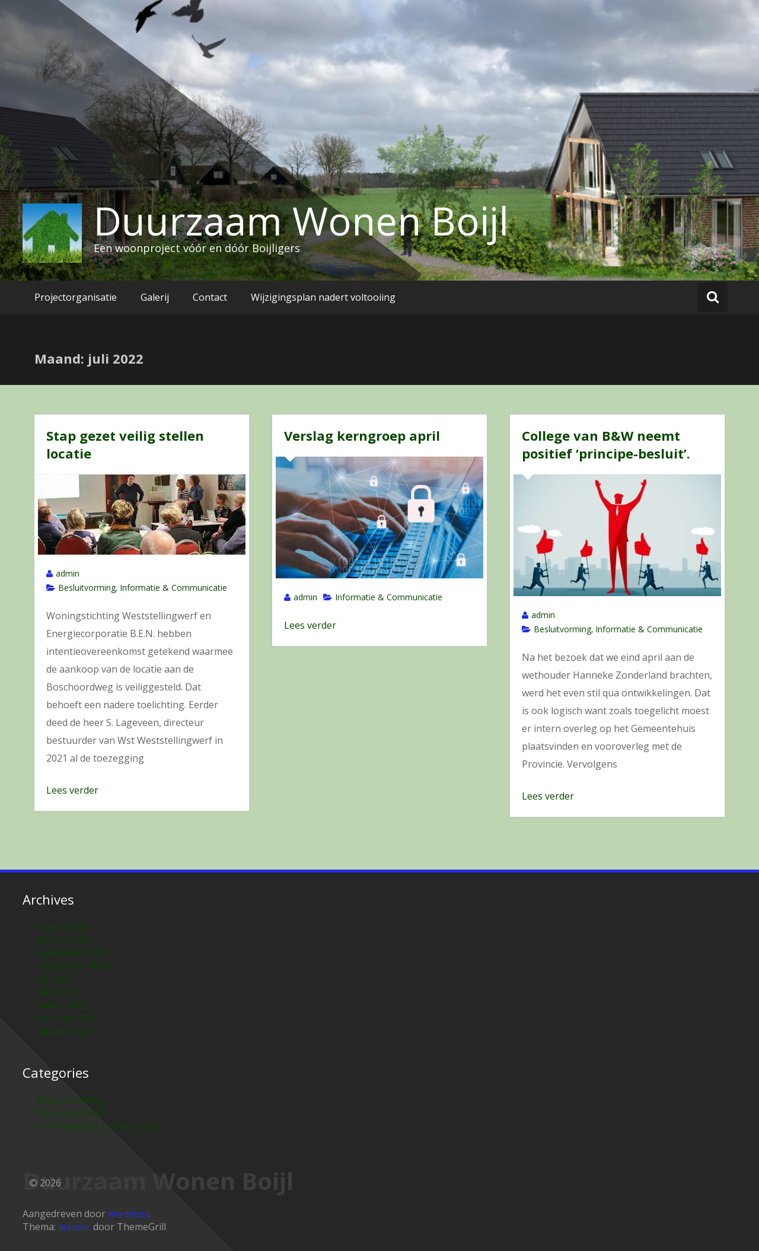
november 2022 (72, 952)
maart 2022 (62, 1004)
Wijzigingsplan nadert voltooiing (323, 297)
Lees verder (72, 790)
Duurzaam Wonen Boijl (301, 221)
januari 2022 (65, 1030)
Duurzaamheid (70, 1112)
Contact (210, 297)
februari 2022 (67, 1017)
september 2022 (73, 965)
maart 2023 (62, 926)
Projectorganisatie (75, 297)
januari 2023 (65, 939)
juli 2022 (55, 978)
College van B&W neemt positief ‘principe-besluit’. (606, 444)
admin (67, 573)
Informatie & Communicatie (173, 587)
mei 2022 (57, 991)
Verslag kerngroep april (362, 435)
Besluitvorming (87, 587)
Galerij (155, 297)
